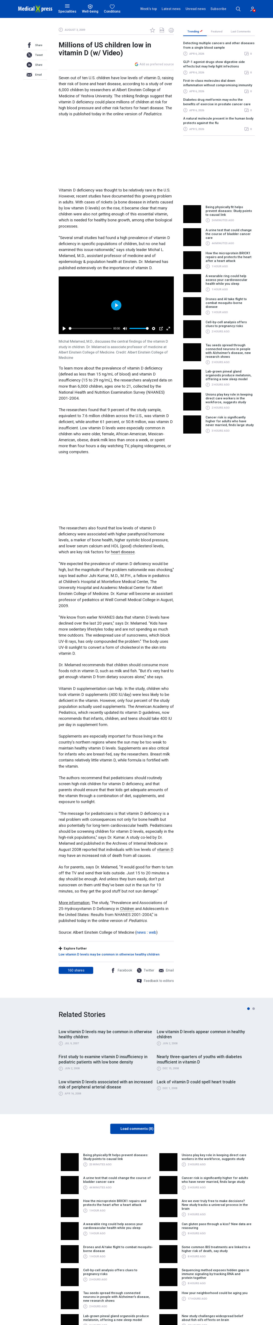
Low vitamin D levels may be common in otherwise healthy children (109, 954)
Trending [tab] (194, 31)
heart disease (123, 552)
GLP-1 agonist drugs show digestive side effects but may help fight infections (214, 64)
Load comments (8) (137, 1129)
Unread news (196, 9)
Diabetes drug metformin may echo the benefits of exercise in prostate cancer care (217, 102)
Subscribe (218, 9)
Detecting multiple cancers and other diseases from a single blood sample (218, 45)
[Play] (64, 328)
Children (127, 908)
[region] (219, 88)
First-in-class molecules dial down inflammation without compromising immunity (217, 83)
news (141, 932)
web (152, 932)
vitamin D (165, 849)
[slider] (90, 329)
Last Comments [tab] (241, 31)
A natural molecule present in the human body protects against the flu (218, 121)
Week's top (148, 9)
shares (76, 970)
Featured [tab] (216, 31)
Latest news (171, 9)
